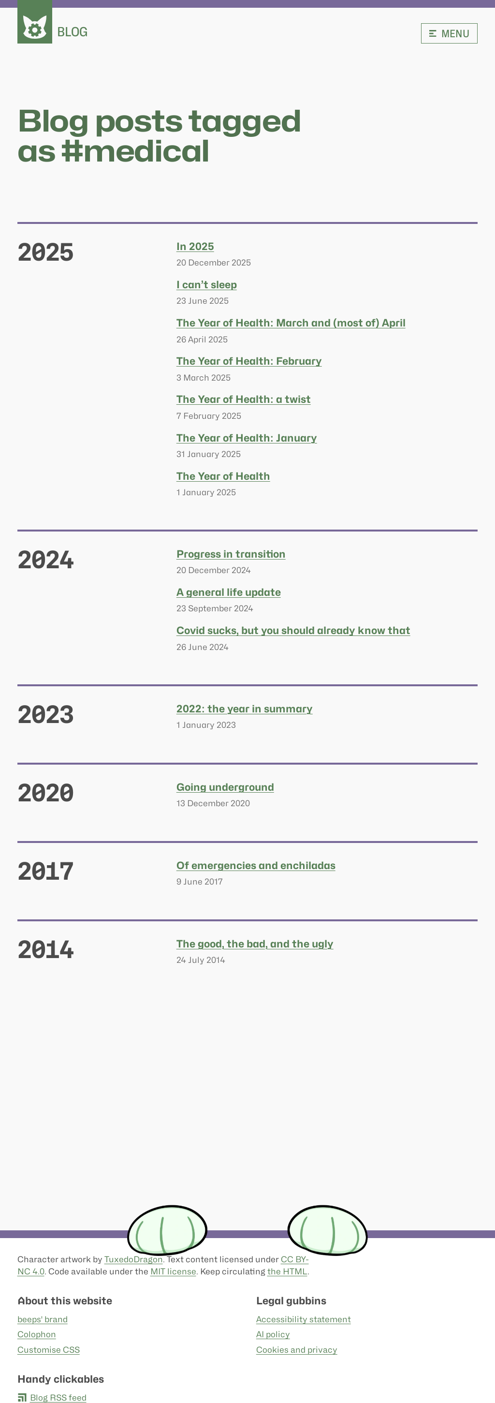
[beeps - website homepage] (34, 22)
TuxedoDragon (133, 1259)
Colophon (36, 1335)
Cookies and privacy (296, 1350)
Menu (449, 34)
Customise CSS (48, 1350)
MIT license (173, 1271)
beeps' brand (42, 1319)
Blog (72, 32)
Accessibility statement (303, 1319)
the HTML (287, 1271)
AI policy (273, 1335)
